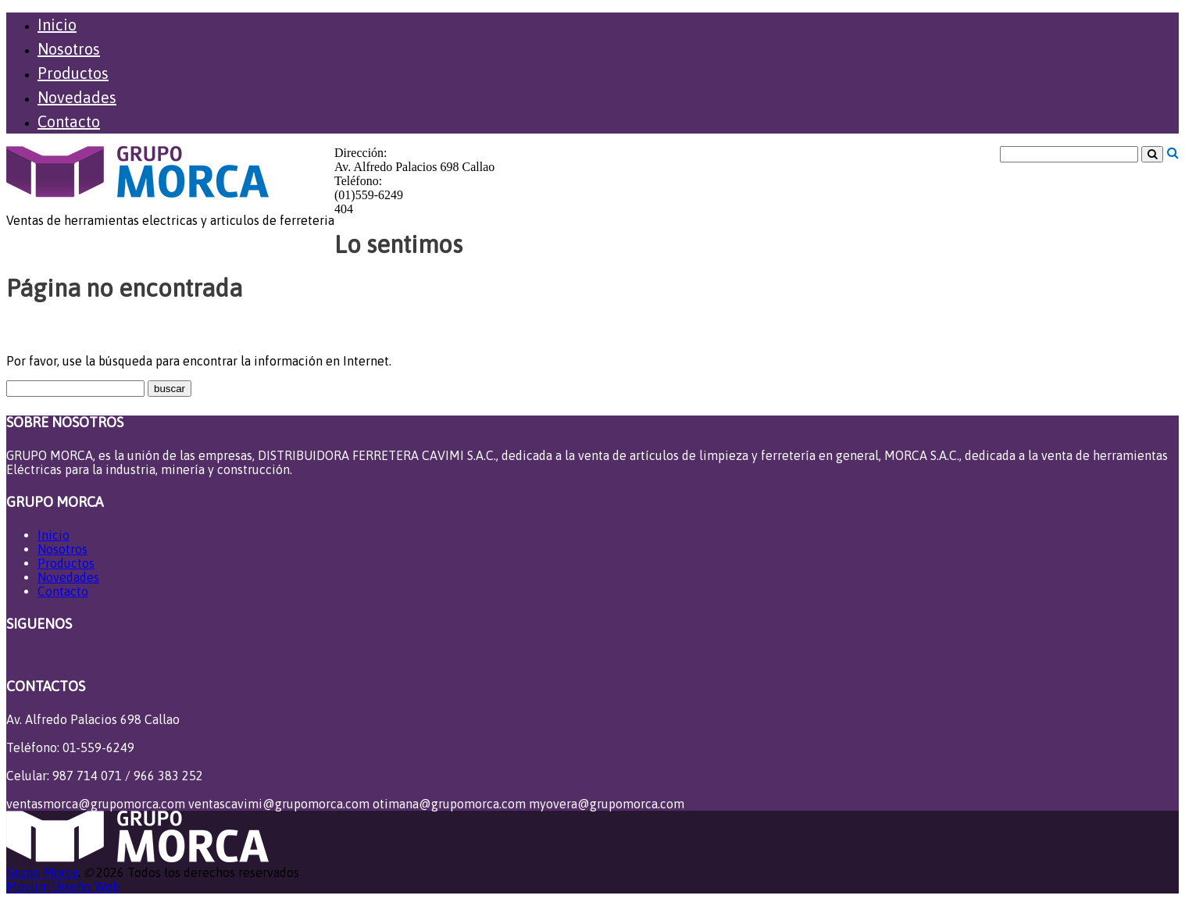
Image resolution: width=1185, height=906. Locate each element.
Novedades (76, 97)
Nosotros (68, 49)
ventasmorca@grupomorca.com (95, 804)
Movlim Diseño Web (63, 886)
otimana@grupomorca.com (449, 804)
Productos (73, 73)
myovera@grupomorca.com (606, 804)
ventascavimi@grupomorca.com (278, 804)
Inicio (57, 25)
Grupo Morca (42, 872)
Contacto (68, 121)
